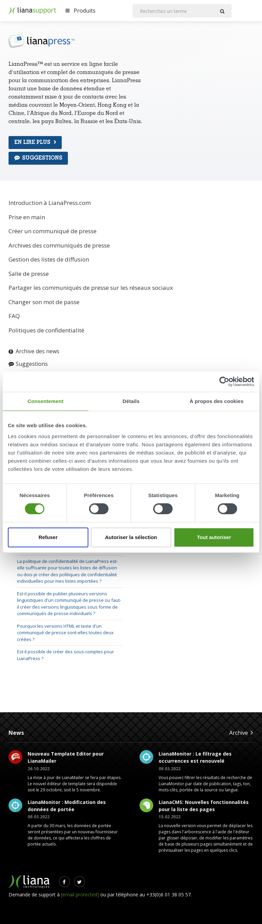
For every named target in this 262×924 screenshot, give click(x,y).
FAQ (14, 316)
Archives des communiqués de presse (59, 245)
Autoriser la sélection (131, 537)
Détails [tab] (131, 401)
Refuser (48, 537)
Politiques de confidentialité (46, 330)
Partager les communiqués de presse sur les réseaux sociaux (91, 288)
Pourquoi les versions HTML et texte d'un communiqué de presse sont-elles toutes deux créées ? (65, 632)
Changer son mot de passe (44, 302)
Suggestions (38, 158)
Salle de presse (29, 274)
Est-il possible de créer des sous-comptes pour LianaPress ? (65, 655)
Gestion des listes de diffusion (49, 259)
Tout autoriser (214, 537)
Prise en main (27, 217)
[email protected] (80, 894)
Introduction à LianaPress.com (50, 203)
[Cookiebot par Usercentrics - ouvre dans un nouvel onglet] (224, 381)
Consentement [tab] (45, 401)
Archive (241, 732)
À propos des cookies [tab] (217, 401)
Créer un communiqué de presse (53, 231)
